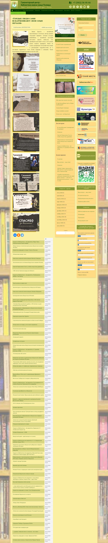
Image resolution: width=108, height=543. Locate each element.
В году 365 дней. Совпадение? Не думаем (65, 128)
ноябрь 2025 (60, 213)
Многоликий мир (61, 75)
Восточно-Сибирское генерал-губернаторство (26, 228)
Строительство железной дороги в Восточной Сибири (28, 170)
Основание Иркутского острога (22, 344)
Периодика (81, 217)
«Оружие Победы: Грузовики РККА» (23, 373)
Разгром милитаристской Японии (22, 365)
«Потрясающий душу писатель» (21, 485)
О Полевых (34, 520)
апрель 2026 (60, 198)
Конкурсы (66, 518)
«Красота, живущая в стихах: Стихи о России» (25, 100)
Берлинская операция (19, 444)
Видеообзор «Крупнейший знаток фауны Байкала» (27, 415)
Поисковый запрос (83, 23)
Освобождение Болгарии (20, 502)
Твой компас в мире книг (20, 133)
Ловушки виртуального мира (21, 274)
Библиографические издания (86, 211)
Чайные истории (17, 129)
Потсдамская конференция (20, 377)
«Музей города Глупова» (19, 311)
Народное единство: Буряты (21, 166)
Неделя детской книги (62, 47)
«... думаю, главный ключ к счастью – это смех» (25, 381)
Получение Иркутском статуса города (23, 323)
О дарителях (34, 522)
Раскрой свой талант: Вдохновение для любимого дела (28, 245)
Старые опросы (82, 275)
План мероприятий (28, 10)
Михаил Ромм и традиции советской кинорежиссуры (27, 319)
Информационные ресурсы (85, 198)
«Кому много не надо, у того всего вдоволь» (25, 174)
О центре (17, 10)
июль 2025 (60, 225)
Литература (81, 214)
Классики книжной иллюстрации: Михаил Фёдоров (27, 141)
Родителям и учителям (47, 10)
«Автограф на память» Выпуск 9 (21, 468)
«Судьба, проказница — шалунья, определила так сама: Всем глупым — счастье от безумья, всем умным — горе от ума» (65, 177)
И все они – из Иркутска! (63, 114)
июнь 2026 (60, 192)
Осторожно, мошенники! (18, 13)
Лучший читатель (68, 520)
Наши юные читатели (62, 50)
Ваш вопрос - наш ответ (64, 162)
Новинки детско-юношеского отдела (23, 493)
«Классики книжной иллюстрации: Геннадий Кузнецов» (28, 361)
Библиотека (86, 82)
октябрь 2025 (60, 216)
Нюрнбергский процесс (20, 369)
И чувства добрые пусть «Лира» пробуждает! (65, 35)
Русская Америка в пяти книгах (21, 332)
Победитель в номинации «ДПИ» (63, 54)
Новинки (37, 10)
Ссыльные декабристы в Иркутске (22, 241)
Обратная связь (80, 530)
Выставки (67, 10)
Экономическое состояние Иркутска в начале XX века (28, 112)
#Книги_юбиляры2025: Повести (21, 497)
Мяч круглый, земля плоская (64, 100)
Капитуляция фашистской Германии (23, 427)
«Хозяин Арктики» (18, 257)
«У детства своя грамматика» (21, 439)
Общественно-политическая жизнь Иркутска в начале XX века (65, 141)
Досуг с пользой (75, 10)
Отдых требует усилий (62, 111)
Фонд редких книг (83, 220)
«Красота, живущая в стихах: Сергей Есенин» (25, 460)
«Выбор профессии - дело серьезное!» (23, 456)
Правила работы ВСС (84, 201)
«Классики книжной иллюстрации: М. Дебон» (25, 435)
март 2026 (59, 201)
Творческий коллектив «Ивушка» (62, 59)
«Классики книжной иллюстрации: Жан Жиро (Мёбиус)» (28, 237)
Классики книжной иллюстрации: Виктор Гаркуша (27, 108)
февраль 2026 (61, 204)
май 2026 (59, 195)
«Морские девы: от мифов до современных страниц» (27, 216)
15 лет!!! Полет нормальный (63, 44)
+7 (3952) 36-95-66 (82, 2)
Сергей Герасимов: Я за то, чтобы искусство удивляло (28, 116)
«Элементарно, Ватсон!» (19, 348)
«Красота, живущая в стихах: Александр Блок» (25, 398)
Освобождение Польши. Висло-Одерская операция (27, 477)
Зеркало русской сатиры (20, 315)
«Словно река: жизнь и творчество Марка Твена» (26, 390)
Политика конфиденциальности (85, 527)
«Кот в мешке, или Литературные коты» (24, 253)
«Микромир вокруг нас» (19, 104)
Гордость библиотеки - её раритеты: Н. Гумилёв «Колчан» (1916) (65, 147)
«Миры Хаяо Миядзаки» (19, 352)
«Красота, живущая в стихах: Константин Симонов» (27, 402)
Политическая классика (19, 179)
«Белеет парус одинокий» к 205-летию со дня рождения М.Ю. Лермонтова (65, 170)
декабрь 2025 (60, 210)
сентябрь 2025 (61, 219)
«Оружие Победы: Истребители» (22, 448)
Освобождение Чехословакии (21, 423)
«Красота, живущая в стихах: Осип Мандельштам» (26, 340)
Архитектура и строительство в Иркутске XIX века (26, 137)
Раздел (80, 27)
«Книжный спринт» (18, 187)
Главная (12, 10)
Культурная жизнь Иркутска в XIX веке (23, 145)
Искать (83, 35)
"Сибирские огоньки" (69, 516)
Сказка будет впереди (62, 108)
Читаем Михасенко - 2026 (20, 282)
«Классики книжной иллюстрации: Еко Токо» (25, 406)
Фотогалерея (59, 10)
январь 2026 (60, 207)
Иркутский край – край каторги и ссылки (24, 286)
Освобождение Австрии (20, 464)
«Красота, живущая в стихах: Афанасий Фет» (25, 386)
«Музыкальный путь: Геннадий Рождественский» (26, 162)
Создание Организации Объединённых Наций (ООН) (27, 410)
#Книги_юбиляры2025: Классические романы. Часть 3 (28, 357)
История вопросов (83, 195)
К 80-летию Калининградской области (23, 121)
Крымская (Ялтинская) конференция (23, 452)
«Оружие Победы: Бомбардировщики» (24, 419)
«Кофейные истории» (19, 191)
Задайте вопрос (85, 516)
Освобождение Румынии (20, 489)
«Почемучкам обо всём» (19, 203)
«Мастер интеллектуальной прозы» (22, 220)
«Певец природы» (18, 481)
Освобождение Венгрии (20, 473)
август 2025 (60, 222)
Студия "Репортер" (69, 522)
